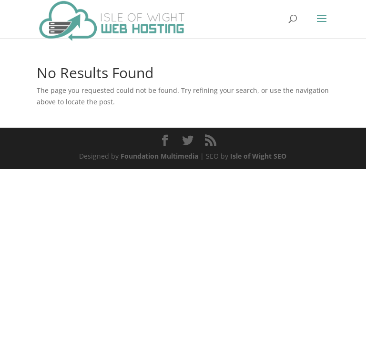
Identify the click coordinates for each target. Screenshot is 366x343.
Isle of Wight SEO (258, 156)
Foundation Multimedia (159, 156)
